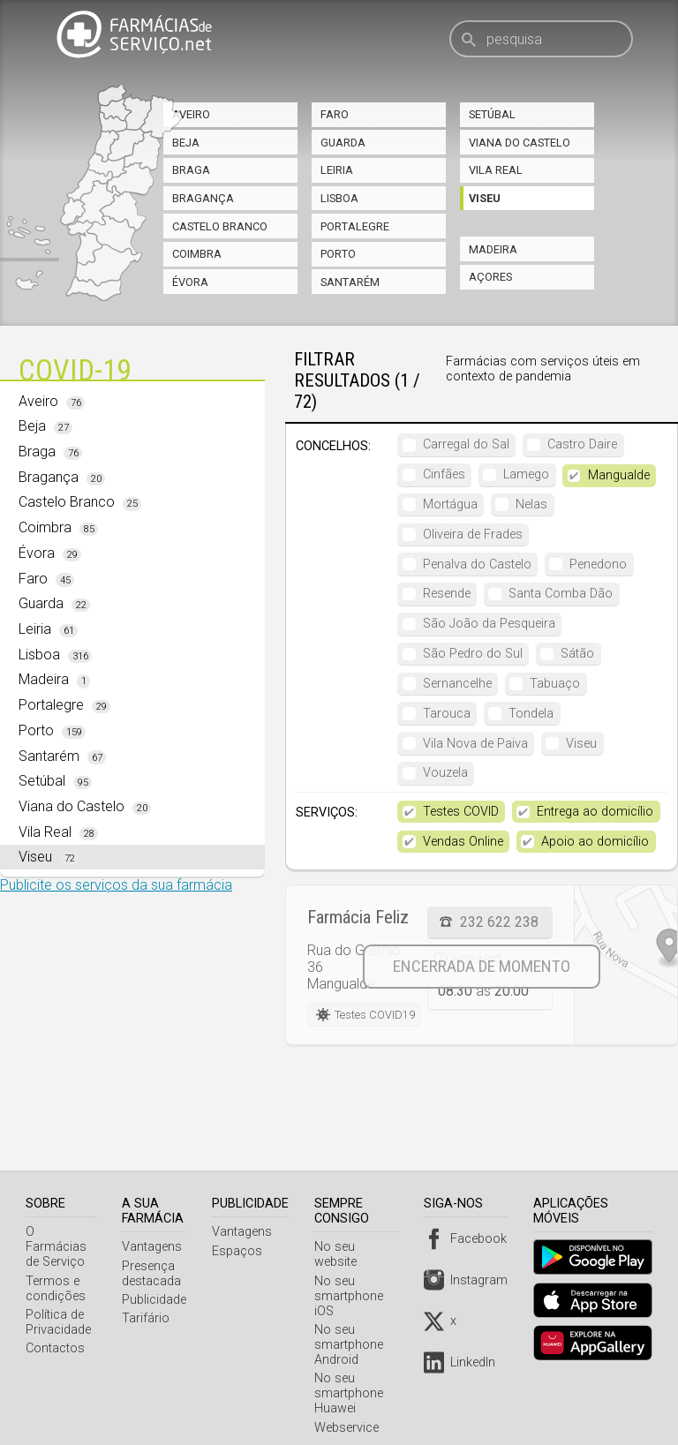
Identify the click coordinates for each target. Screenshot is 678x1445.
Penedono (598, 564)
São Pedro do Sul (473, 653)
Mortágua (450, 504)
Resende (447, 593)
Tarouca (447, 713)
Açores (490, 276)
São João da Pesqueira (489, 623)
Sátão (577, 653)
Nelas (531, 504)
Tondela (531, 713)
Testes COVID (461, 811)
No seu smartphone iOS (352, 1281)
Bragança (203, 198)
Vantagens (155, 1246)
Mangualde (619, 475)
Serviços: (327, 812)
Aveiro (191, 114)
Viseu (485, 198)
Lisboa (339, 198)
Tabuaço (555, 683)
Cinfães (444, 474)
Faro (334, 114)
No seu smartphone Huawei (352, 1378)
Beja (186, 142)
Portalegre (354, 226)
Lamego (526, 474)
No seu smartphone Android (352, 1329)
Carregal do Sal (466, 444)
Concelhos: (333, 446)
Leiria (336, 170)
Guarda (342, 142)
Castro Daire (582, 444)
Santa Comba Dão (560, 593)
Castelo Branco (219, 226)
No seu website (361, 1246)
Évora (190, 282)
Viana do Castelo (519, 142)
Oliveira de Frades (473, 534)
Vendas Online (463, 841)
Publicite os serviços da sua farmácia (116, 885)
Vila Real (496, 170)
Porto (338, 253)
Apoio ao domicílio (595, 841)
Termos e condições (56, 1274)
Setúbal (492, 114)
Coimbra (197, 253)
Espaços (240, 1251)
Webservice (350, 1412)
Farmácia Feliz (358, 917)
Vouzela (445, 772)
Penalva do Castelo (477, 564)
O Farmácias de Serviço (62, 1239)
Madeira (493, 249)
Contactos (55, 1333)
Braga (191, 170)
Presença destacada (155, 1274)
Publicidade (157, 1299)
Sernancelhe (457, 683)
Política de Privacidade (58, 1307)
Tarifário (149, 1318)
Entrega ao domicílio (595, 811)
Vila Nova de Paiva (475, 743)
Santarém (350, 282)
